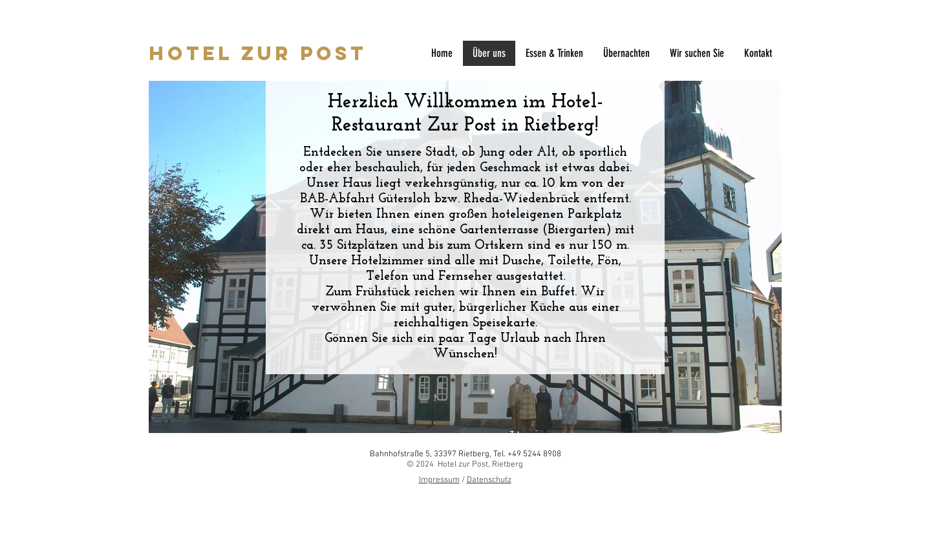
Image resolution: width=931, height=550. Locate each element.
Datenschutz (489, 480)
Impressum (439, 480)
